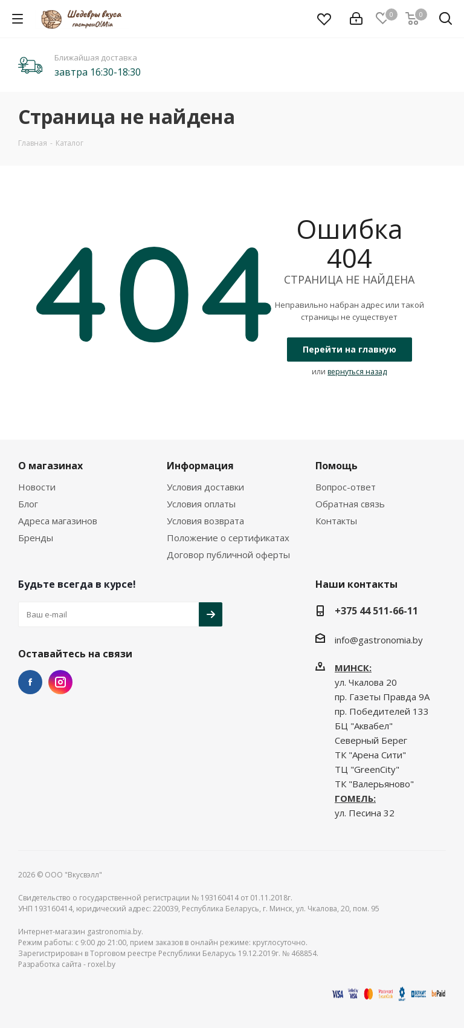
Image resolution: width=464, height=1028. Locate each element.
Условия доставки (205, 487)
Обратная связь (350, 504)
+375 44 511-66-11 (376, 610)
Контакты (336, 521)
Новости (37, 487)
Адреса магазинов (57, 521)
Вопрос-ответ (345, 487)
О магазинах (50, 465)
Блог (28, 504)
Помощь (336, 465)
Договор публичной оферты (228, 554)
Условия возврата (205, 521)
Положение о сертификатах (228, 538)
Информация (200, 465)
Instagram (60, 682)
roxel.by (101, 964)
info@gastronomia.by (379, 640)
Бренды (35, 538)
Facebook (30, 682)
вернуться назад (357, 371)
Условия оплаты (201, 504)
